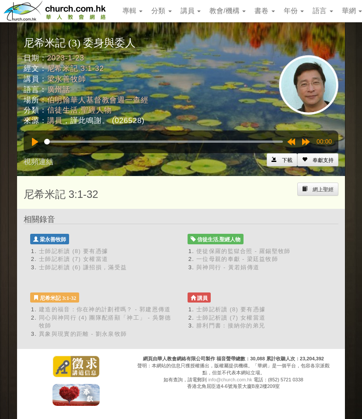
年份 (294, 10)
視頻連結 (38, 162)
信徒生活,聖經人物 (79, 110)
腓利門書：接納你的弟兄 (230, 325)
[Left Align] (317, 159)
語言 (323, 10)
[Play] (35, 142)
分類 (161, 10)
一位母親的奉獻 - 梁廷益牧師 (237, 259)
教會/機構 (227, 10)
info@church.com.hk (230, 379)
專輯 (132, 10)
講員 (191, 10)
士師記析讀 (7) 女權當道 (73, 259)
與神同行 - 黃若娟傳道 (227, 267)
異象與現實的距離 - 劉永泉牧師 (83, 334)
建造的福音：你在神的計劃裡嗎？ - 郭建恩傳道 (105, 309)
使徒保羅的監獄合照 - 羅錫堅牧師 (243, 251)
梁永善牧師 (66, 79)
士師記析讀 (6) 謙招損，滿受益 (83, 267)
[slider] (163, 141)
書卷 (264, 10)
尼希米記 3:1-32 (75, 68)
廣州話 (59, 89)
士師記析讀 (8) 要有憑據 (73, 251)
